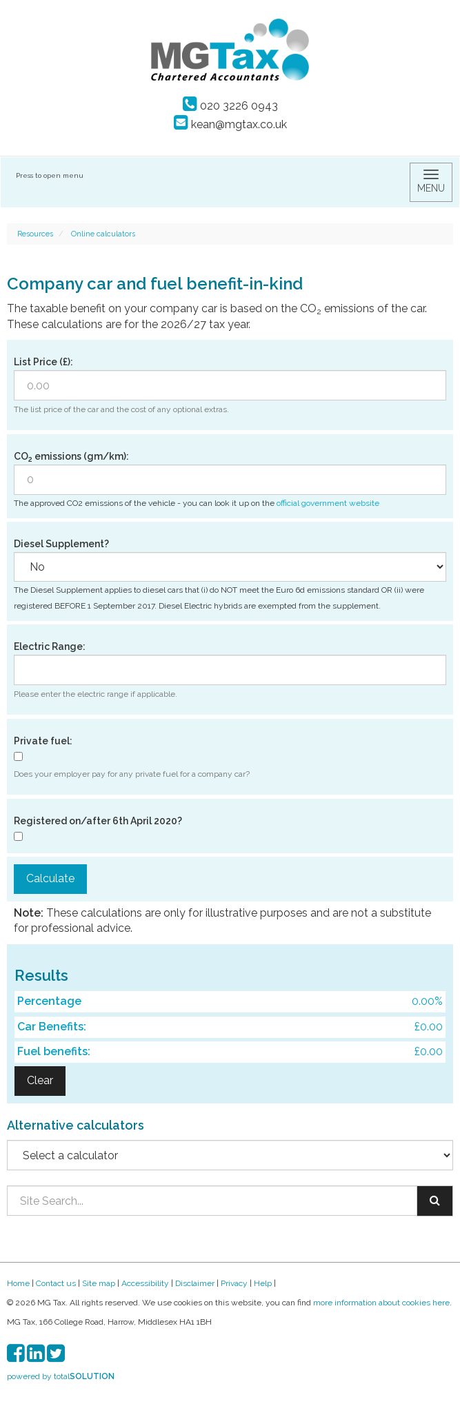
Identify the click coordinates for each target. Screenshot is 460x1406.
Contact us (56, 1283)
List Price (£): (43, 361)
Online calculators (103, 234)
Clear (40, 1080)
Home (18, 1283)
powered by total (60, 1376)
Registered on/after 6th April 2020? (98, 820)
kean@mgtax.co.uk (230, 124)
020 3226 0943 (230, 105)
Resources (35, 234)
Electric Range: (50, 646)
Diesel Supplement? (61, 543)
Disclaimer (194, 1283)
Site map (98, 1283)
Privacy (234, 1283)
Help (263, 1283)
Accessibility (145, 1283)
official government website (328, 503)
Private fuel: (43, 740)
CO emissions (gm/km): (71, 457)
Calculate (50, 878)
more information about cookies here (381, 1302)
